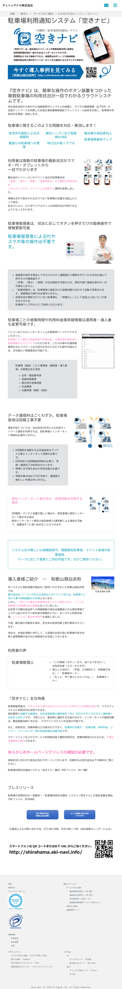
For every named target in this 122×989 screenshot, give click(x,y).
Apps (68, 967)
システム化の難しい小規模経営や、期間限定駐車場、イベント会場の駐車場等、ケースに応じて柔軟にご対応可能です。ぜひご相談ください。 (61, 554)
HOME (10, 884)
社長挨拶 (14, 938)
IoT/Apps (67, 952)
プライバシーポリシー (17, 891)
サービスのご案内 (73, 888)
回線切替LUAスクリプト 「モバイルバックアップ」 (32, 967)
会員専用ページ (72, 910)
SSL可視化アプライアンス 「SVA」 (25, 963)
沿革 (13, 946)
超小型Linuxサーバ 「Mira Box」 (83, 963)
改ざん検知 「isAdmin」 (21, 959)
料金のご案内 (72, 906)
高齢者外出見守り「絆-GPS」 (82, 895)
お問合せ (11, 888)
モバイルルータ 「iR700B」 (81, 959)
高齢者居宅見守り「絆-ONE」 (82, 891)
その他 (72, 974)
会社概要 (14, 942)
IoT (67, 955)
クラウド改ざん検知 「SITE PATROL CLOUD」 (29, 955)
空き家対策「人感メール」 (81, 899)
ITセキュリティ (14, 952)
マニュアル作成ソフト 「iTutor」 (84, 970)
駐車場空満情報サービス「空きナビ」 (85, 902)
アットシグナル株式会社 (17, 5)
